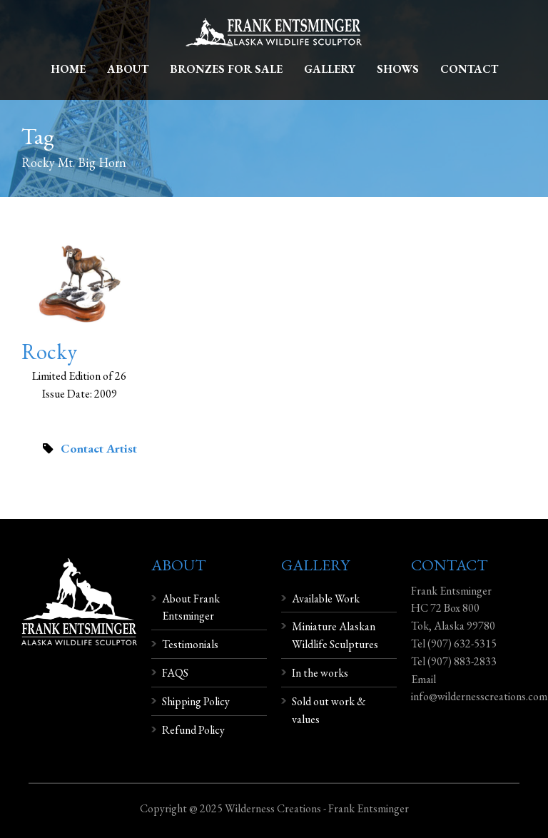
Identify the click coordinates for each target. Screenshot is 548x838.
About (127, 68)
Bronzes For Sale (226, 68)
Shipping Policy (196, 701)
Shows (398, 68)
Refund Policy (193, 729)
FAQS (175, 672)
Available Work (326, 598)
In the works (320, 672)
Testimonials (190, 644)
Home (68, 68)
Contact (469, 68)
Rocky (49, 351)
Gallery (329, 68)
